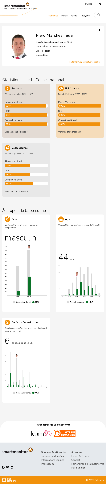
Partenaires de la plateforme (87, 463)
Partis (64, 15)
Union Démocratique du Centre (51, 46)
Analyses (85, 15)
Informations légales (52, 460)
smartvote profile (91, 61)
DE (86, 4)
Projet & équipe (80, 456)
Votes (73, 15)
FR (90, 4)
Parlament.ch (75, 61)
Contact (75, 460)
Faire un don (78, 467)
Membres (52, 15)
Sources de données (52, 456)
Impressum (47, 463)
